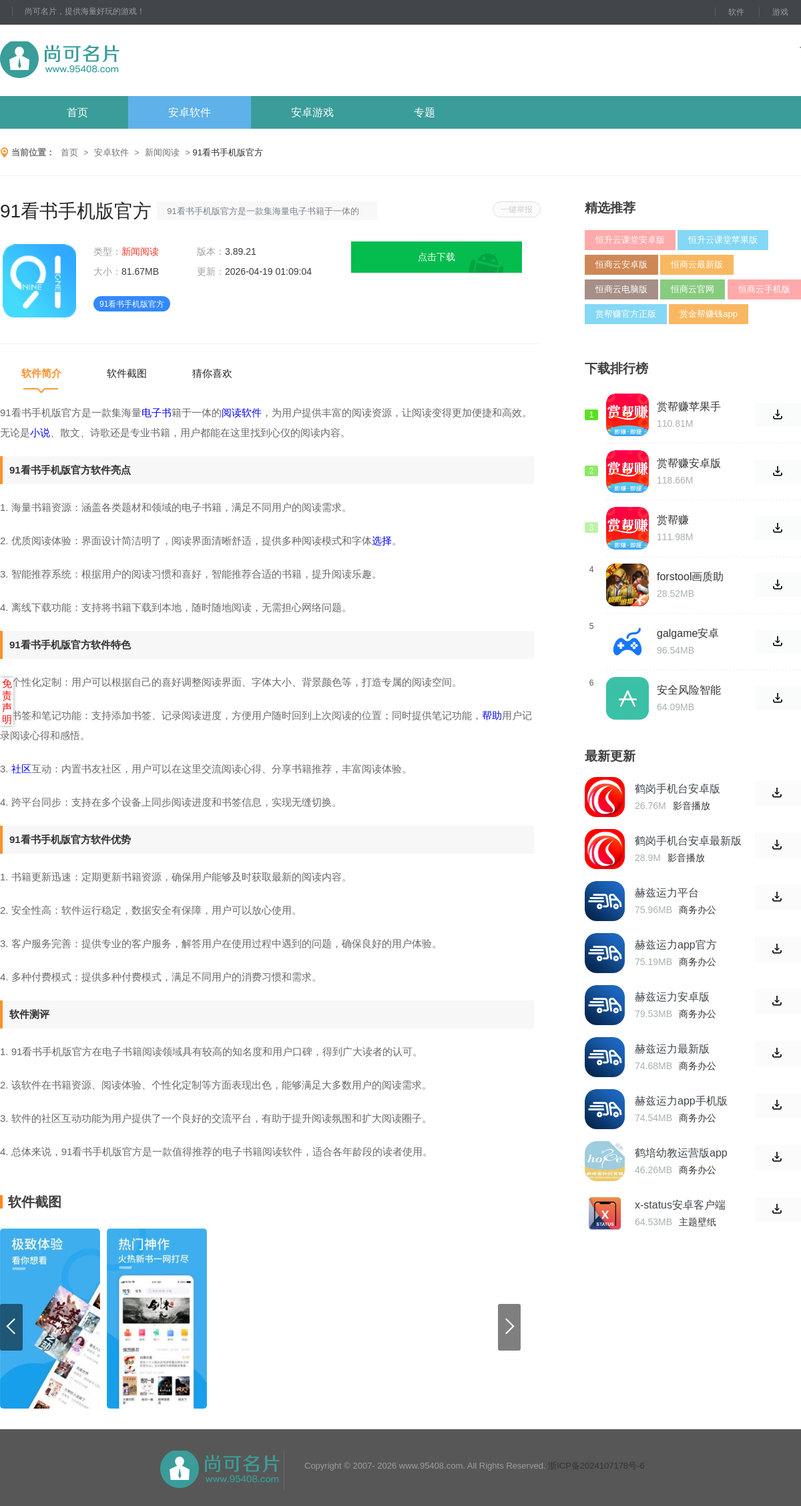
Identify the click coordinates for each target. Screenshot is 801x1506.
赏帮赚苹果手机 (689, 407)
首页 (77, 112)
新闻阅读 (162, 152)
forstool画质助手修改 (690, 577)
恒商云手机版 (764, 289)
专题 (424, 112)
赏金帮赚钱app (709, 314)
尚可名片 (133, 60)
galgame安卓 (688, 633)
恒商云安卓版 (621, 264)
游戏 (780, 12)
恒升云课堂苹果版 (723, 240)
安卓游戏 (312, 112)
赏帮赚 (673, 520)
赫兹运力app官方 (676, 944)
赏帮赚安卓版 (689, 463)
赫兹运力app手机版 (681, 1100)
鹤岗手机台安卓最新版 (688, 840)
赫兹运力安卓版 (672, 996)
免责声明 (7, 701)
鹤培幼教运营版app (681, 1153)
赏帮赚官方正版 (625, 314)
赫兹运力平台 (667, 892)
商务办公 (697, 909)
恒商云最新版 (697, 264)
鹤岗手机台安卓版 (677, 788)
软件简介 (41, 373)
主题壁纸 (697, 1222)
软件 (736, 12)
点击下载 (436, 256)
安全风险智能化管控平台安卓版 (689, 690)
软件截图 (127, 373)
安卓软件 (189, 112)
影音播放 (691, 805)
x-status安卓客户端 (680, 1205)
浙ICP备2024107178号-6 (596, 1466)
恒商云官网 (692, 289)
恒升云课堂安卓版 (630, 240)
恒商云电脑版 (621, 289)
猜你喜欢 (212, 373)
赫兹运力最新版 (672, 1048)
